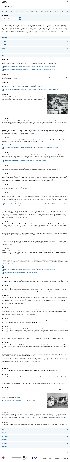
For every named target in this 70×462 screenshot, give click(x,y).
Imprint (50, 458)
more (37, 32)
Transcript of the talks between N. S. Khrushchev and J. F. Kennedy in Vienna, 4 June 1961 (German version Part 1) (29, 66)
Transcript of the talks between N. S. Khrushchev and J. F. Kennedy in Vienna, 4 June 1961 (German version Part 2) (29, 69)
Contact (45, 458)
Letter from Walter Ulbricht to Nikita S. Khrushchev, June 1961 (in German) (20, 272)
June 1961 (5, 422)
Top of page (67, 452)
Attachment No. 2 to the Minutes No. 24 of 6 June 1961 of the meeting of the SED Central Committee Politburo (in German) (31, 89)
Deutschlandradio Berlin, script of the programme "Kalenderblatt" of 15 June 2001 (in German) (25, 160)
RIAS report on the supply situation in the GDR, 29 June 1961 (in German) (20, 400)
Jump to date (5, 15)
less (4, 363)
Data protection (58, 458)
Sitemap (66, 458)
